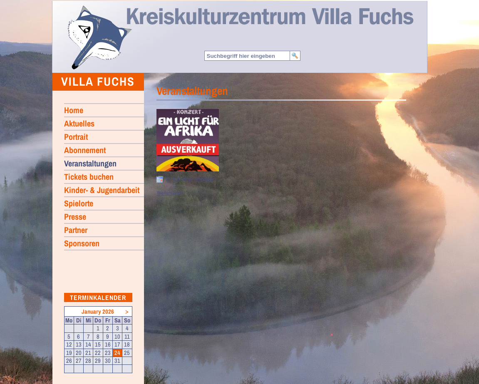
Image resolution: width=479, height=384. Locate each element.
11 (127, 336)
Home (99, 37)
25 (127, 353)
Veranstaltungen (90, 163)
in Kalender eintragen (191, 179)
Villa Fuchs (98, 81)
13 (79, 344)
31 (117, 361)
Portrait (76, 136)
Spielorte (78, 203)
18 (127, 344)
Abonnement (85, 150)
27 (79, 361)
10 (117, 336)
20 (79, 353)
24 (117, 353)
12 (69, 344)
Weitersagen (169, 192)
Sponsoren (81, 243)
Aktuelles (79, 123)
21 (88, 353)
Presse (75, 216)
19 (69, 353)
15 (98, 344)
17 (117, 344)
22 (98, 353)
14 (88, 344)
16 (108, 344)
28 (88, 361)
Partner (75, 229)
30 (108, 361)
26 (69, 361)
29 (98, 361)
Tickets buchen (89, 176)
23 (108, 353)
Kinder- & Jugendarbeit (101, 190)
